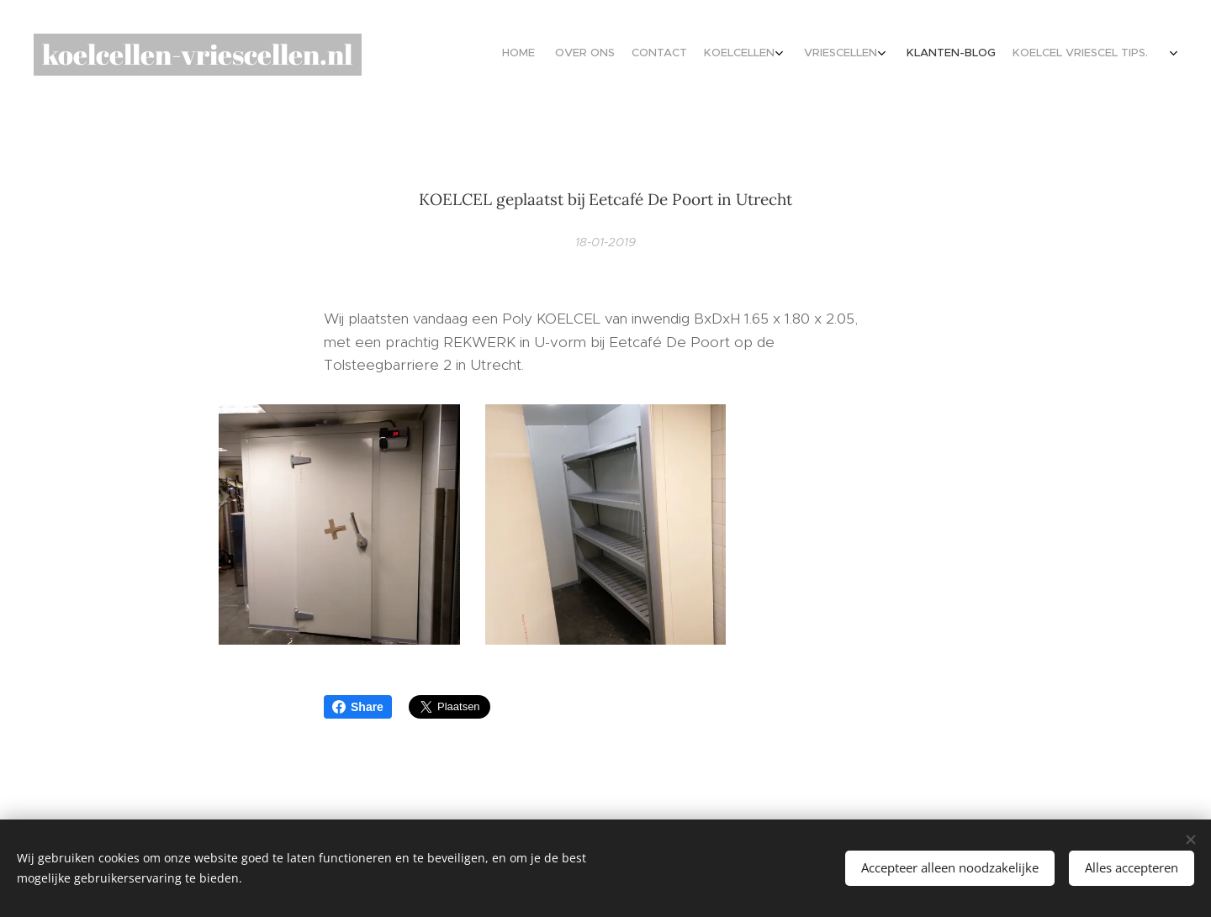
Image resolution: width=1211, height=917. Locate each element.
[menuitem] (1003, 55)
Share (357, 707)
